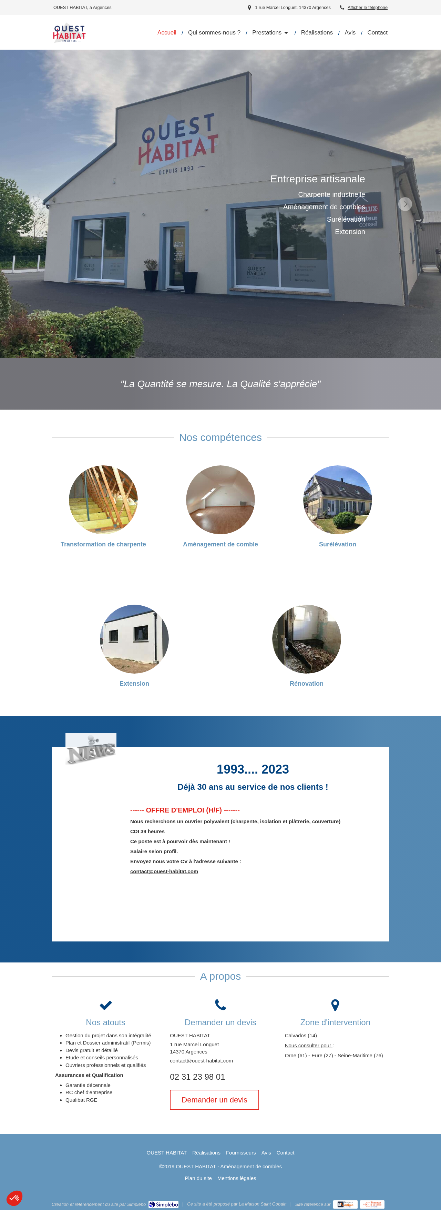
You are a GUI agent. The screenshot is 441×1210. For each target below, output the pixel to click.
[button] (14, 1198)
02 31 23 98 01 (197, 1076)
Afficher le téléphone (368, 7)
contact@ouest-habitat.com (164, 871)
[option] (220, 204)
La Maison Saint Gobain (263, 1204)
